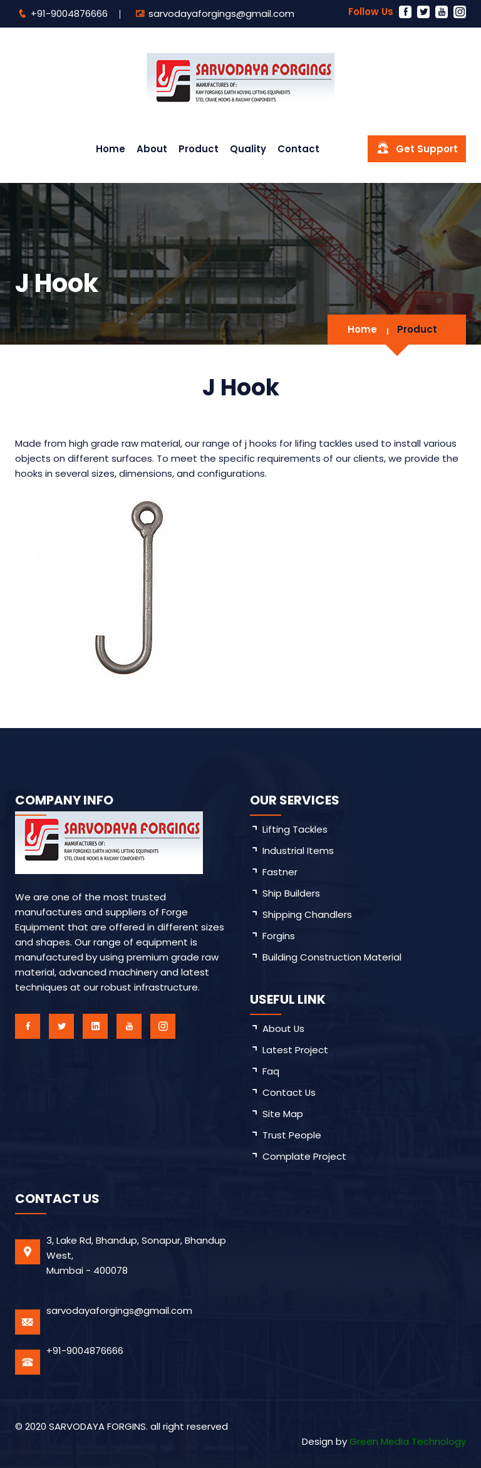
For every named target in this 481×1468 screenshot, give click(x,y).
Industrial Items (298, 850)
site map (282, 1113)
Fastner (279, 871)
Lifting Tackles (295, 829)
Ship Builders (291, 893)
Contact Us (289, 1092)
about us (283, 1028)
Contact (298, 148)
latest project (295, 1049)
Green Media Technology (407, 1441)
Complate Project (304, 1156)
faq (270, 1071)
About (152, 148)
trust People (291, 1135)
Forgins (278, 935)
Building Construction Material (331, 957)
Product (198, 148)
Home (110, 148)
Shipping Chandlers (307, 914)
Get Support (417, 147)
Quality (248, 148)
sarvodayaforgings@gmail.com (221, 13)
